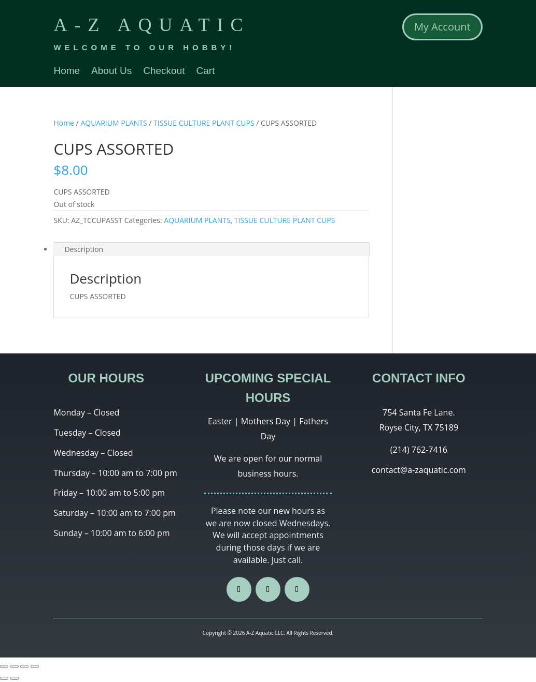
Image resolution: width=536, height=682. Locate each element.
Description (83, 249)
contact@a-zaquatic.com (419, 470)
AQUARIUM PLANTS (113, 123)
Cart (205, 71)
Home (66, 71)
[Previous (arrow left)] (4, 678)
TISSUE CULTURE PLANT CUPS (204, 123)
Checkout (164, 71)
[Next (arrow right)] (14, 678)
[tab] (211, 249)
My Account (442, 27)
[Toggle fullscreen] (24, 666)
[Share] (14, 666)
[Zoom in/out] (35, 666)
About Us (111, 71)
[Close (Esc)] (4, 666)
